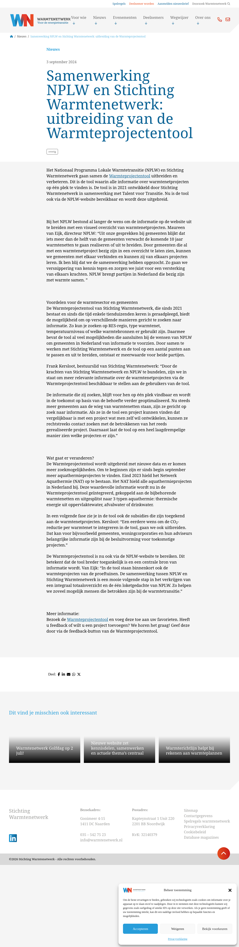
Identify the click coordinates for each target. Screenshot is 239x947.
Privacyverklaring (177, 938)
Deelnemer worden (141, 4)
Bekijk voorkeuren (214, 929)
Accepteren (140, 929)
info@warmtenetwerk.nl (101, 921)
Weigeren (177, 929)
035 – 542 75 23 (93, 916)
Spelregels (118, 4)
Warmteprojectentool (129, 257)
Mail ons (228, 19)
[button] (230, 890)
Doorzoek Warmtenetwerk (209, 4)
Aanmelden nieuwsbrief (173, 4)
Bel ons (219, 19)
